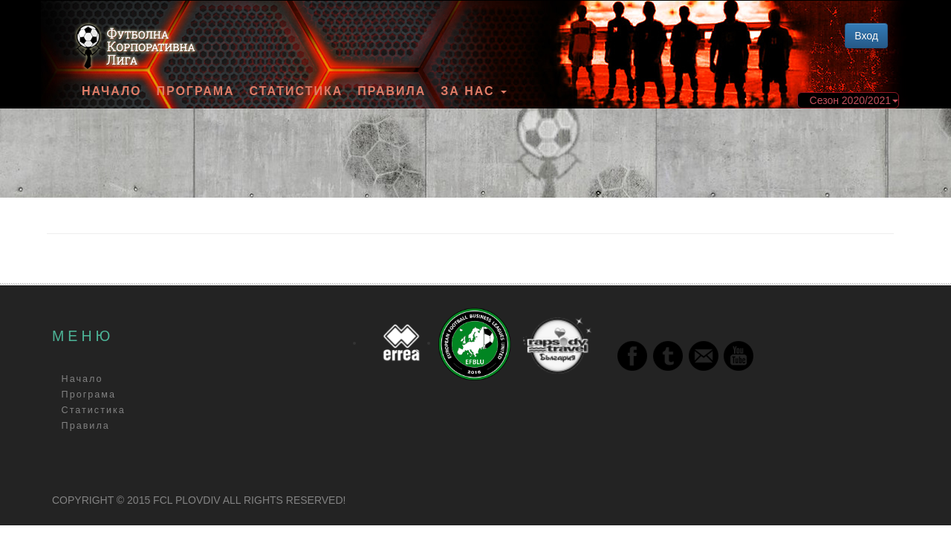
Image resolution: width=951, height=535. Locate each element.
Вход (866, 36)
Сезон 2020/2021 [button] (854, 100)
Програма (195, 91)
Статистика (296, 91)
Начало (112, 91)
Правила (391, 91)
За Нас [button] (474, 91)
